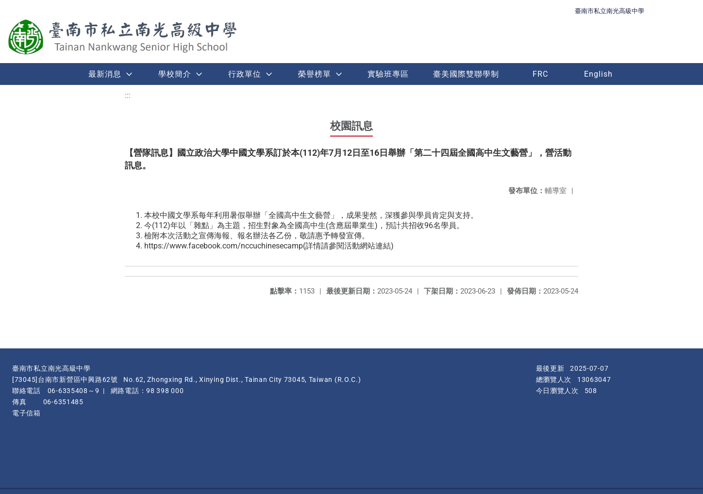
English (598, 74)
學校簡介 (174, 74)
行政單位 (244, 74)
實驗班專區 (388, 74)
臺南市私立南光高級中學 (609, 11)
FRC (540, 74)
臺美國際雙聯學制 (466, 74)
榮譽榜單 (314, 74)
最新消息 (104, 74)
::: (128, 95)
